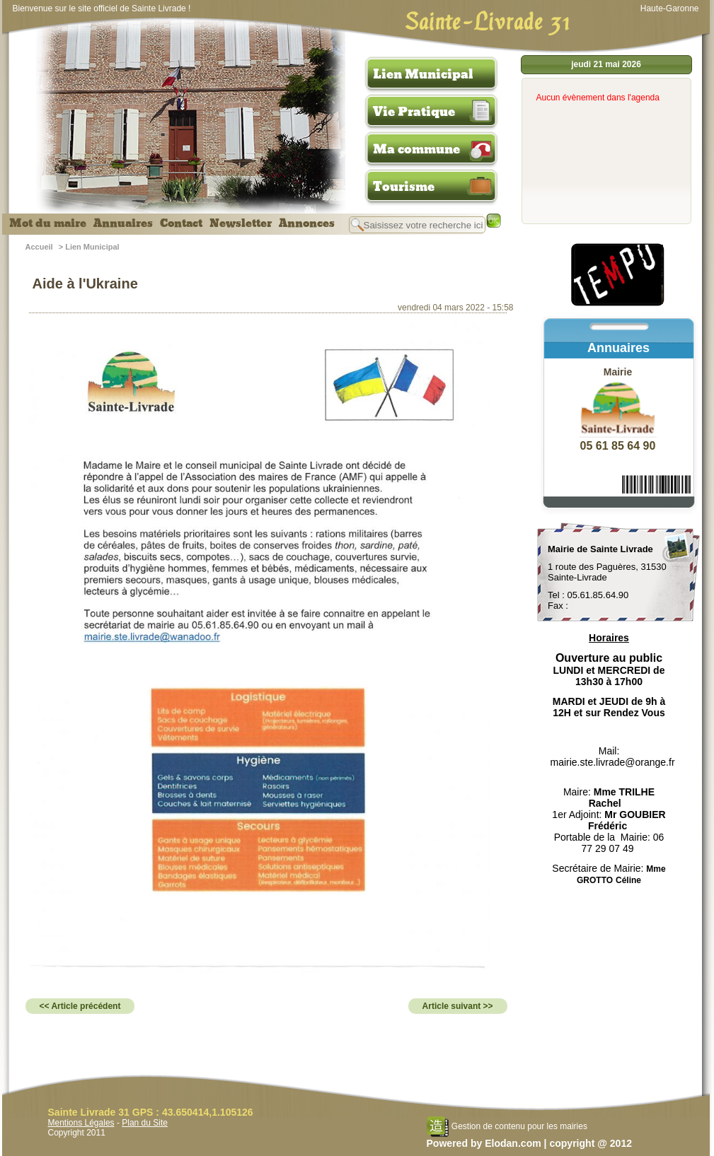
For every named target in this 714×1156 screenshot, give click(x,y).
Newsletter (240, 223)
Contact (181, 223)
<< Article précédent (80, 1006)
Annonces (307, 223)
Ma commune (416, 149)
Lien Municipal (423, 74)
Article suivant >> (457, 1006)
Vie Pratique (414, 112)
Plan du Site (145, 1123)
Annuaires (123, 223)
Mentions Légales (81, 1123)
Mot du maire (47, 223)
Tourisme (403, 187)
